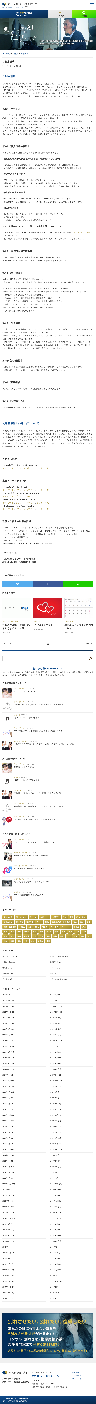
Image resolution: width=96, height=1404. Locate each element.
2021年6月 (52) (55, 1161)
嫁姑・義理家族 (10, 927)
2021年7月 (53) (8, 1161)
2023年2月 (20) (55, 1104)
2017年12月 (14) (56, 1281)
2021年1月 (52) (8, 1178)
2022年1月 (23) (7, 1144)
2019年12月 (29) (56, 1213)
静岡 (34, 932)
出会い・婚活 (33, 927)
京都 (77, 932)
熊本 (5, 941)
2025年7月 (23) (8, 1023)
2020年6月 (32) (55, 1195)
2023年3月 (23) (7, 1104)
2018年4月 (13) (55, 1270)
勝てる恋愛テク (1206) (11, 956)
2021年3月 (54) (8, 1172)
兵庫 (5, 936)
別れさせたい (21, 917)
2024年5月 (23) (8, 1063)
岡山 (34, 936)
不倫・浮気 (81, 917)
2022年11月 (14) (8, 1115)
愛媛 (82, 936)
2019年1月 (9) (7, 1247)
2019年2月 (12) (55, 1241)
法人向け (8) (7, 979)
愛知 (41, 932)
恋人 (75, 922)
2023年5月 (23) (8, 1098)
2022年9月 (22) (8, 1121)
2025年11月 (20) (8, 1012)
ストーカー (66, 927)
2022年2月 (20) (55, 1138)
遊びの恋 (19, 922)
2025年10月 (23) (56, 1012)
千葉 (12, 932)
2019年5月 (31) (8, 1235)
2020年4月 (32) (55, 1201)
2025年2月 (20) (55, 1035)
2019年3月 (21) (8, 1241)
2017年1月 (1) (55, 1298)
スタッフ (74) (55, 968)
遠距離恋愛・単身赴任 (61, 922)
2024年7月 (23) (8, 1058)
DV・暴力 (54, 927)
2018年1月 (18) (8, 1281)
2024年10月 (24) (56, 1046)
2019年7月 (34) (8, 1230)
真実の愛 (30, 922)
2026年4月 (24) (56, 995)
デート (39, 922)
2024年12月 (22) (56, 1041)
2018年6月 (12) (55, 1264)
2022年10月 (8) (55, 1115)
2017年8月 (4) (55, 1293)
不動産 (22, 927)
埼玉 (5, 932)
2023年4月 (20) (55, 1098)
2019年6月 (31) (55, 1230)
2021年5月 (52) (8, 1167)
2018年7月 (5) (7, 1264)
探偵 (64, 917)
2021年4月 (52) (55, 1167)
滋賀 (70, 932)
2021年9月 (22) (8, 1155)
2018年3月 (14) (8, 1276)
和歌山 (27, 936)
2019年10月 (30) (56, 1218)
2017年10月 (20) (56, 1287)
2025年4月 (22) (55, 1029)
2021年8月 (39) (55, 1155)
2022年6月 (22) (55, 1127)
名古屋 (49, 932)
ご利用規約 (76, 1376)
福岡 (12, 941)
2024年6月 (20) (56, 1058)
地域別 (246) (7, 968)
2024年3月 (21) (8, 1069)
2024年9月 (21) (8, 1052)
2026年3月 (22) (8, 1000)
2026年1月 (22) (8, 1006)
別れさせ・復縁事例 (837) (59, 956)
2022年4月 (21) (55, 1132)
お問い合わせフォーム (82, 232)
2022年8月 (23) (55, 1121)
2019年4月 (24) (56, 1235)
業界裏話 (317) (55, 962)
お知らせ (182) (8, 973)
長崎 (19, 941)
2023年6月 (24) (55, 1092)
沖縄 (48, 941)
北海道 (76, 927)
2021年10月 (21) (56, 1149)
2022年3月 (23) (7, 1138)
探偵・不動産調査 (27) (58, 979)
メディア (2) (54, 973)
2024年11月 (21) (8, 1046)
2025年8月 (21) (55, 1018)
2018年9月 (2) (7, 1258)
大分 (26, 941)
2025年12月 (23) (56, 1006)
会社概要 (75, 1372)
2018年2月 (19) (55, 1276)
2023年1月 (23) (7, 1109)
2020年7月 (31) (8, 1195)
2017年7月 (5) (7, 1298)
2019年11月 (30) (8, 1218)
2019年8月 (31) (55, 1224)
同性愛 (45, 927)
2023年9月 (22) (8, 1086)
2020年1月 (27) (8, 1213)
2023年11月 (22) (8, 1081)
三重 (64, 932)
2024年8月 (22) (55, 1052)
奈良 (19, 936)
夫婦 (89, 922)
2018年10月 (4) (56, 1253)
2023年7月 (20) (8, 1092)
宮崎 (33, 941)
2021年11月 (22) (8, 1149)
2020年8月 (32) (55, 1190)
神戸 (12, 936)
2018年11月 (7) (8, 1253)
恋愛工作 (56, 917)
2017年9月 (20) (8, 1293)
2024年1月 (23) (8, 1075)
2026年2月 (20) (55, 1000)
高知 (89, 936)
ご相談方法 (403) (9, 962)
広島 (41, 936)
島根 (55, 936)
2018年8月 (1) (55, 1258)
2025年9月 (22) (8, 1018)
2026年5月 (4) (7, 995)
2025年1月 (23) (8, 1041)
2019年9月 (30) (8, 1224)
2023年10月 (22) (56, 1081)
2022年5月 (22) (8, 1132)
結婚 (82, 922)
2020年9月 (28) (8, 1190)
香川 (75, 936)
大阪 (84, 932)
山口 (69, 936)
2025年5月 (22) (8, 1029)
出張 (71, 917)
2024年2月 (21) (55, 1069)
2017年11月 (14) (8, 1287)
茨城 (19, 932)
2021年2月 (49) (55, 1172)
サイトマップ (77, 1379)
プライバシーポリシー (25, 468)
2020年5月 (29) (8, 1201)
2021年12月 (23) (56, 1144)
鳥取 (48, 936)
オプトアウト (8, 468)
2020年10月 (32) (56, 1184)
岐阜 (57, 932)
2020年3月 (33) (8, 1207)
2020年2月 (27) (55, 1207)
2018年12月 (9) (55, 1247)
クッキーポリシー (44, 468)
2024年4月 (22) (55, 1063)
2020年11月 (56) (8, 1184)
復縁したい (44, 917)
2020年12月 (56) (56, 1178)
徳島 (62, 936)
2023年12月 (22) (56, 1075)
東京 (84, 927)
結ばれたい (8, 922)
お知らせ (18, 66)
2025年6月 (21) (55, 1023)
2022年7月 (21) (8, 1127)
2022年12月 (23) (56, 1109)
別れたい (33, 917)
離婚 (47, 922)
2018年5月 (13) (8, 1270)
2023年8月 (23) (55, 1086)
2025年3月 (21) (8, 1035)
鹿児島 (40, 941)
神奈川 (27, 932)
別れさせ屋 (8, 917)
